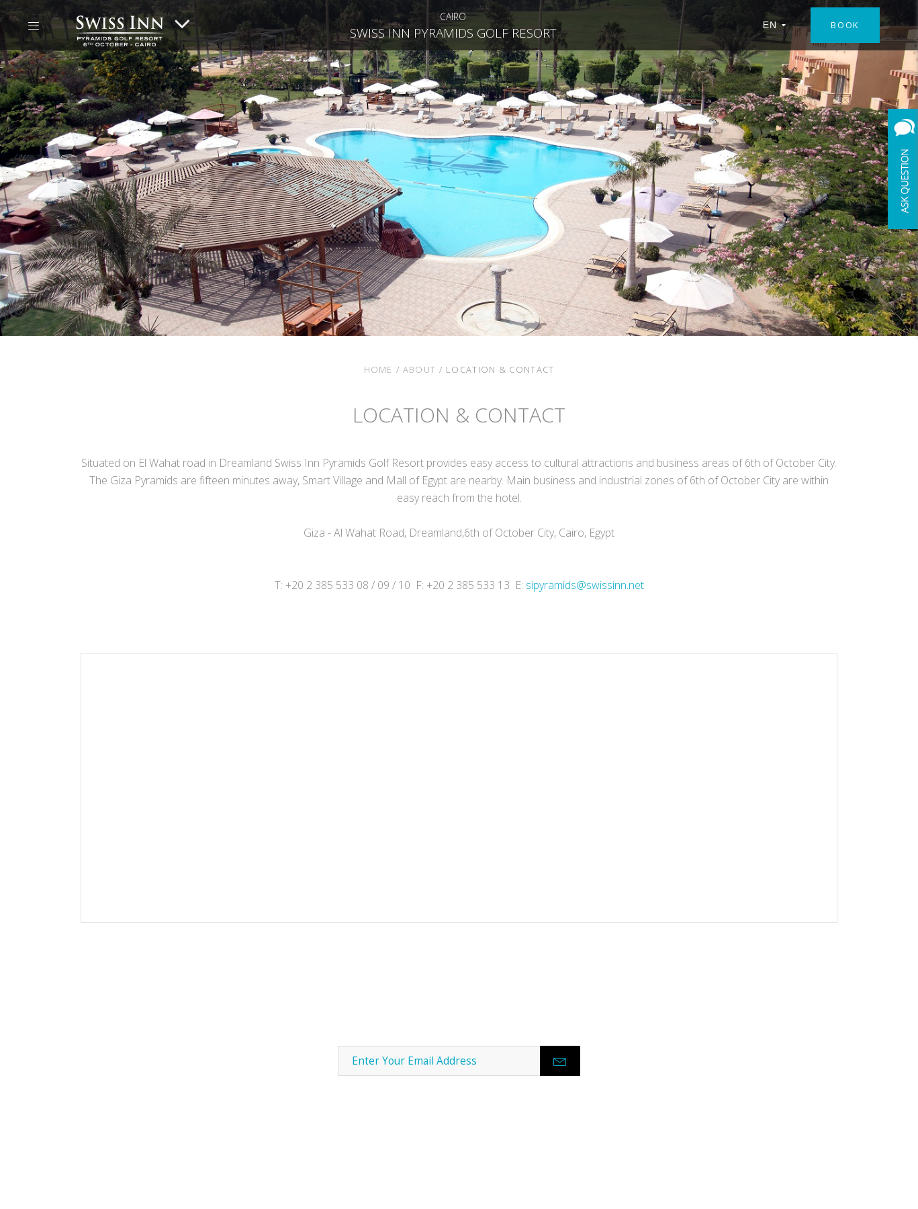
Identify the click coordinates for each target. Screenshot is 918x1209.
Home (378, 369)
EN (774, 24)
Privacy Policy (821, 1189)
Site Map (886, 1189)
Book (845, 25)
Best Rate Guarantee (153, 1124)
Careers (153, 1071)
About (420, 369)
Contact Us (153, 1045)
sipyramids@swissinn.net (585, 585)
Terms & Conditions (729, 1189)
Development (153, 1098)
